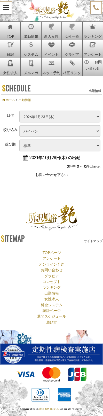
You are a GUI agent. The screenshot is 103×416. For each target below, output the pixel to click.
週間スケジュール (51, 316)
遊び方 (51, 322)
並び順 (10, 144)
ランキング (52, 287)
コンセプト (52, 281)
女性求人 (51, 298)
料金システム (51, 304)
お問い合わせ (51, 269)
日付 (10, 115)
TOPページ (51, 252)
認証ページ (52, 310)
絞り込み (10, 129)
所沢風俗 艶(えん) (49, 409)
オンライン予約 (51, 264)
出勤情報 (51, 293)
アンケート (52, 258)
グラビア (51, 275)
